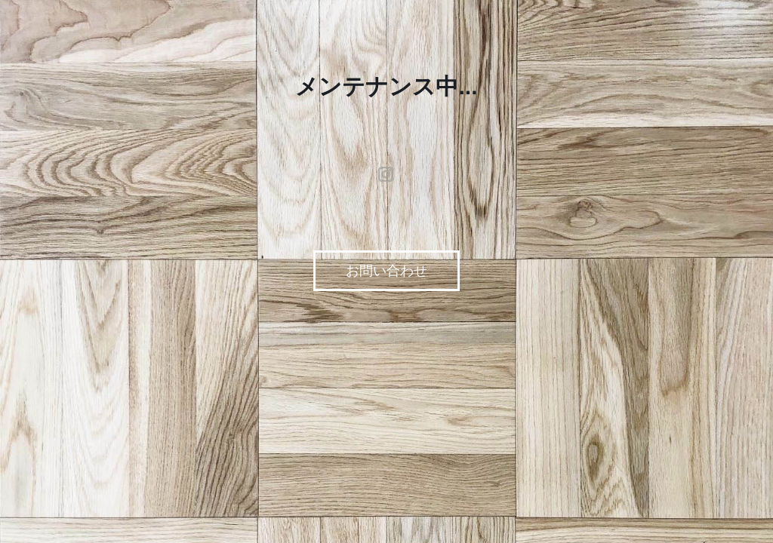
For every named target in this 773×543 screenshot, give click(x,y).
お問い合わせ (386, 270)
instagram (386, 174)
